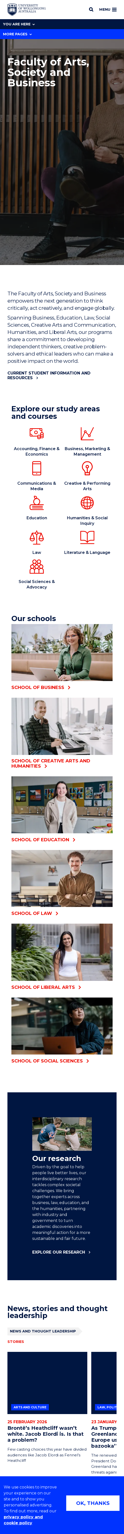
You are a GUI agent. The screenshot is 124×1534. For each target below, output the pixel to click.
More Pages (17, 34)
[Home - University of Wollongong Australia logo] (26, 9)
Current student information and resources (49, 375)
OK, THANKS (93, 1503)
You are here (19, 24)
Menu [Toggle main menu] (108, 9)
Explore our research (58, 1252)
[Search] (91, 9)
